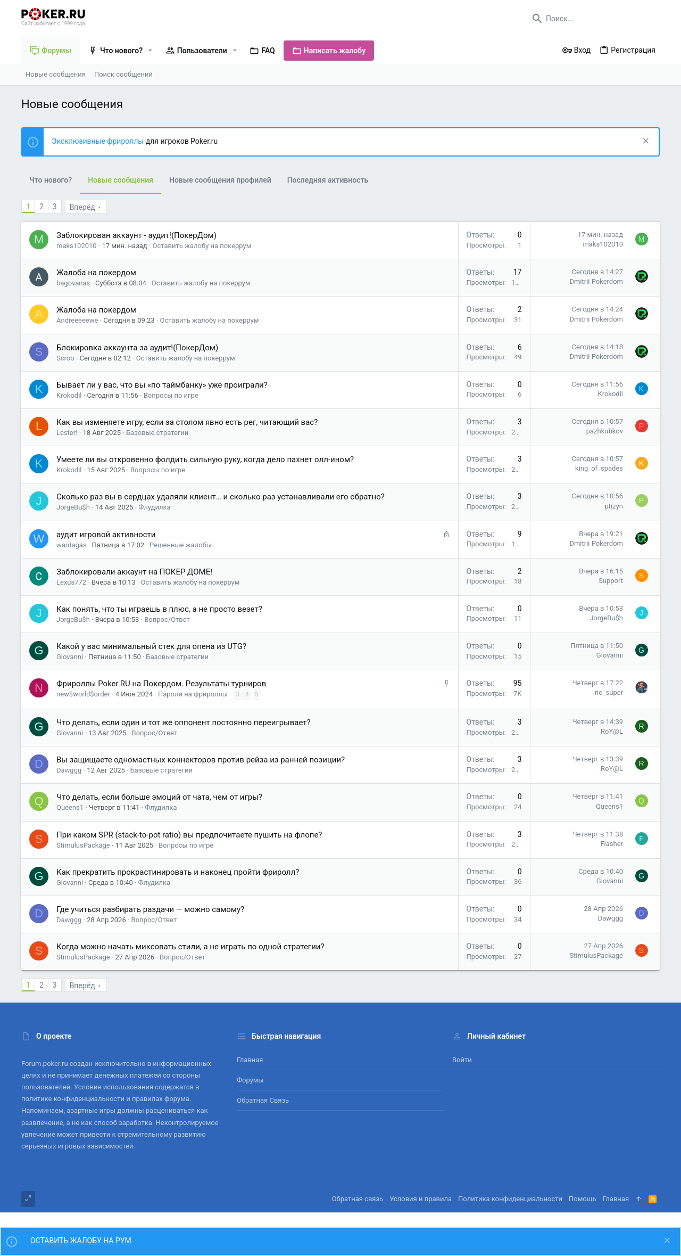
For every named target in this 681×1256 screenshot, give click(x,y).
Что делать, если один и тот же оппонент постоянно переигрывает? (183, 722)
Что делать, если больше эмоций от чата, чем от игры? (159, 797)
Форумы (250, 1080)
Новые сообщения (120, 180)
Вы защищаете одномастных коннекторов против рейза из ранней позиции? (200, 760)
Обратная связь (263, 1100)
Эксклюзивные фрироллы (99, 141)
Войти (462, 1060)
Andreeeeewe (77, 320)
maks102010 (76, 246)
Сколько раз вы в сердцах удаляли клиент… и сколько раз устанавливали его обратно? (220, 497)
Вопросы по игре (171, 395)
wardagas (71, 545)
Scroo (65, 358)
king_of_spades (599, 468)
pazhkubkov (604, 431)
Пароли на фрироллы (193, 694)
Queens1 (70, 807)
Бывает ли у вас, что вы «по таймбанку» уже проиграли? (162, 385)
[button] (150, 50)
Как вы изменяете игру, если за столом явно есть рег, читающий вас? (187, 422)
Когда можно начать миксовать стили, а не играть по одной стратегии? (190, 946)
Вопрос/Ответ (167, 619)
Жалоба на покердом (96, 272)
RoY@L (612, 731)
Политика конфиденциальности (510, 1199)
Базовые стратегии (157, 433)
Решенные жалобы (181, 545)
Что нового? (50, 180)
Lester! (67, 433)
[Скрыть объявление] (644, 141)
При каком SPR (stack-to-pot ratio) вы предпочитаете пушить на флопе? (189, 835)
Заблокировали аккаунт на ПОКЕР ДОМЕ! (134, 572)
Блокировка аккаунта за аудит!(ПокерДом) (137, 347)
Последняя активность (328, 180)
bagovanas (73, 283)
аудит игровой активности (105, 534)
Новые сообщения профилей (220, 180)
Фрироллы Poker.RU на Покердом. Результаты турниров (161, 683)
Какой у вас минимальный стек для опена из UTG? (151, 646)
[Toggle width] (28, 1199)
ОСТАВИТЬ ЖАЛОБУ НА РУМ (80, 1240)
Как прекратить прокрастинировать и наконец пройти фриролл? (177, 872)
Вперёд (82, 207)
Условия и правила (420, 1199)
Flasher (611, 844)
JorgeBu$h (73, 507)
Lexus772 (71, 582)
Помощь (582, 1199)
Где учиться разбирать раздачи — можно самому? (150, 909)
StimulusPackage (83, 845)
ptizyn (614, 506)
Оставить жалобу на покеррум (202, 246)
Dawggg (68, 770)
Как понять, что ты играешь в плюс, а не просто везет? (159, 609)
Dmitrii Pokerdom (596, 281)
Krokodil (69, 395)
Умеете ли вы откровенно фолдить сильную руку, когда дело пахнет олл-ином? (205, 459)
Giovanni (69, 657)
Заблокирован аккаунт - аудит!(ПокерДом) (136, 235)
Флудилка (154, 507)
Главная (250, 1060)
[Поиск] (593, 18)
